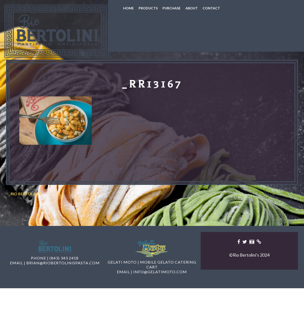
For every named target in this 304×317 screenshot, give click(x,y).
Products (148, 8)
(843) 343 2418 (63, 271)
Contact (211, 8)
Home (128, 8)
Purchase (172, 8)
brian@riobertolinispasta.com (63, 276)
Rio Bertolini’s (23, 207)
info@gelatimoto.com (160, 285)
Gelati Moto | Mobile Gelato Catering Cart (152, 278)
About (191, 8)
